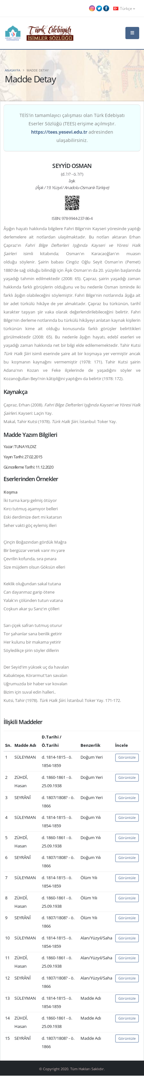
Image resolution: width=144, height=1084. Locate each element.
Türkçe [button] (124, 8)
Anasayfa (12, 70)
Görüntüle (127, 757)
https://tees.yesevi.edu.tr (59, 132)
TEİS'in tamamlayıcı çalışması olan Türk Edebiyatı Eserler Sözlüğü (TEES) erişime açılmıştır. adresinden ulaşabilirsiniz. (72, 127)
